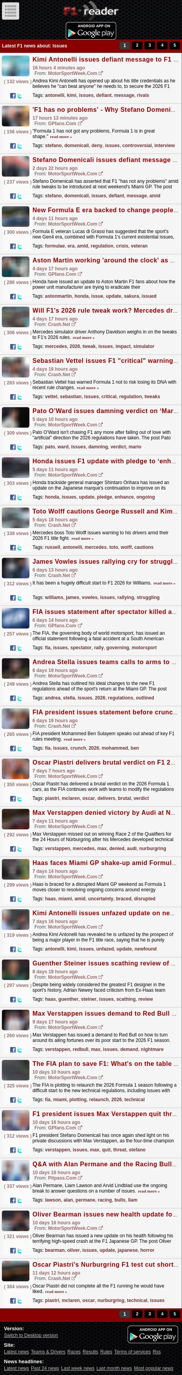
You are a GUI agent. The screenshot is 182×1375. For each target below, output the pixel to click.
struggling (148, 597)
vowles (89, 597)
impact (123, 346)
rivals (143, 95)
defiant (104, 95)
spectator (81, 647)
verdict (118, 447)
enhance (124, 497)
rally (99, 647)
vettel (51, 396)
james (72, 597)
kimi (71, 95)
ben (135, 748)
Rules (106, 1352)
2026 (75, 346)
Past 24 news (45, 1368)
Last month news (114, 1368)
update (113, 296)
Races (74, 1352)
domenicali (76, 145)
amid (155, 196)
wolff (126, 547)
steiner (88, 999)
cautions (143, 547)
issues (86, 95)
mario (134, 447)
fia (47, 647)
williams (54, 597)
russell (52, 547)
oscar (88, 798)
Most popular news (153, 1368)
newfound (146, 949)
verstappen (57, 848)
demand (129, 1049)
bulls (119, 1200)
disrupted (144, 898)
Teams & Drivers (48, 1352)
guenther (68, 999)
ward (63, 447)
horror (148, 1250)
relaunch (99, 1099)
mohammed (115, 748)
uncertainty (101, 898)
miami (65, 898)
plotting (77, 1099)
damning (98, 447)
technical (134, 1099)
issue (97, 296)
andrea (52, 698)
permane (85, 1200)
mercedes (56, 346)
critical (109, 396)
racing (105, 1200)
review (145, 999)
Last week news (77, 1368)
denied (116, 848)
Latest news (16, 1352)
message (124, 95)
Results (90, 1352)
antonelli (54, 95)
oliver (73, 1250)
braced (123, 898)
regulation (102, 246)
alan (68, 1200)
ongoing (145, 497)
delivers (106, 798)
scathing (125, 999)
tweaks (152, 396)
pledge (104, 497)
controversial (136, 145)
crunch (78, 748)
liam (132, 1200)
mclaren (71, 798)
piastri (52, 798)
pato (50, 447)
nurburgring (152, 848)
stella (69, 698)
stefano (53, 145)
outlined (145, 698)
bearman (55, 1250)
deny (97, 145)
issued (149, 296)
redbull (80, 1049)
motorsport (144, 647)
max (101, 848)
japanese (127, 1250)
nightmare (152, 1049)
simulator (144, 346)
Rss (157, 1352)
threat (119, 1150)
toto (113, 547)
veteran (139, 246)
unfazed (105, 949)
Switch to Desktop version (31, 1335)
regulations (120, 698)
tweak (89, 346)
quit (106, 1150)
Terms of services (132, 1352)
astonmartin (58, 296)
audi (132, 848)
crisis (122, 246)
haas (50, 898)
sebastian (70, 396)
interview (165, 145)
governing (117, 647)
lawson (53, 1200)
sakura (131, 296)
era (70, 246)
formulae (55, 246)
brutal (124, 798)
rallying (125, 597)
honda (81, 296)
